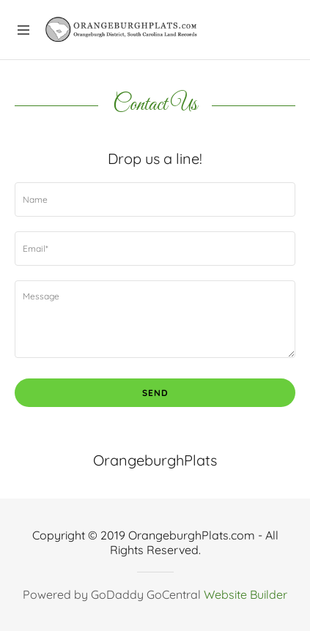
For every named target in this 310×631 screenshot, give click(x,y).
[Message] (155, 319)
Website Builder (245, 594)
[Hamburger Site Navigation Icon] (23, 28)
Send (155, 392)
